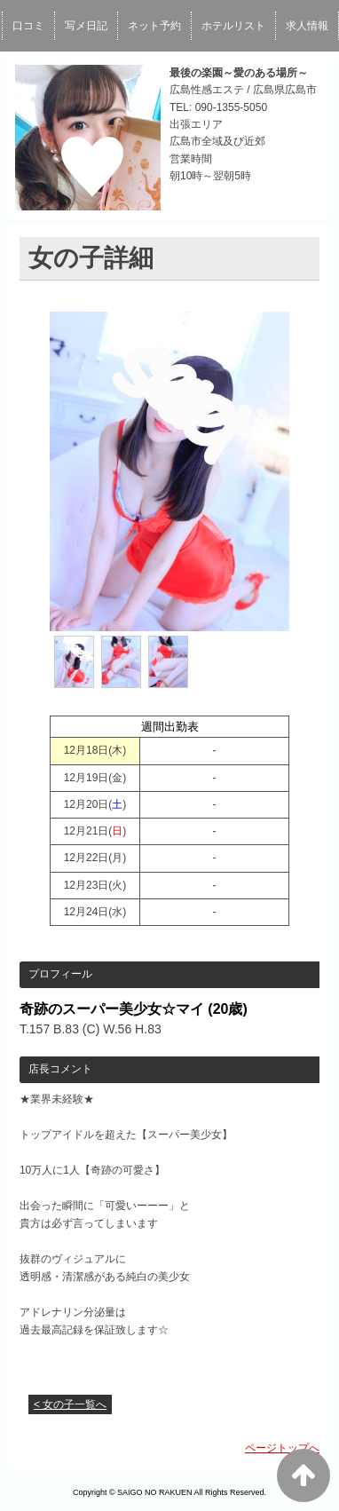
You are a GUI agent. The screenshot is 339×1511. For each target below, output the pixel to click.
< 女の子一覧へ (70, 1404)
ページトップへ (282, 1448)
